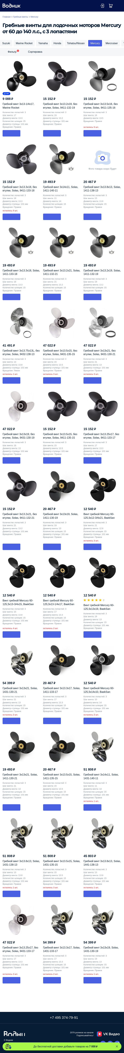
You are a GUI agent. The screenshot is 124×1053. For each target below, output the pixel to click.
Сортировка (35, 51)
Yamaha (43, 43)
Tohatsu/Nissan (76, 43)
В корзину (11, 133)
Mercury (95, 43)
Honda (57, 43)
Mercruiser (112, 43)
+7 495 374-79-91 (64, 1017)
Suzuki (6, 43)
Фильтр (12, 51)
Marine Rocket (24, 43)
